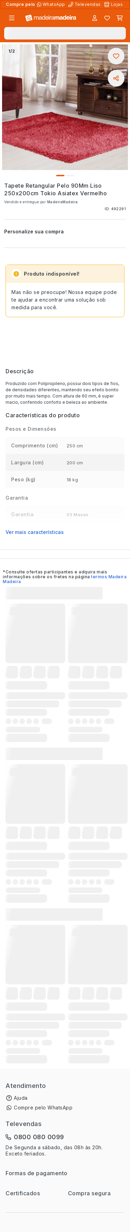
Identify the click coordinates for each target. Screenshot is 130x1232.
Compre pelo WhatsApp (43, 1107)
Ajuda (21, 1098)
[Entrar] (94, 18)
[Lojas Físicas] (114, 4)
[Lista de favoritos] (107, 18)
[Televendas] (85, 4)
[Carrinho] (119, 18)
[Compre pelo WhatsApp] (52, 4)
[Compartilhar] (116, 78)
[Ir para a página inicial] (50, 18)
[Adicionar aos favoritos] (116, 56)
